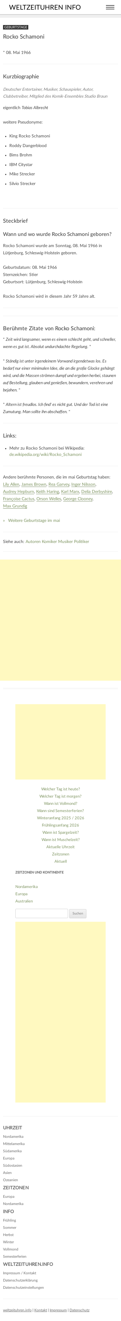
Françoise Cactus (18, 499)
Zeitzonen (60, 854)
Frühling (9, 1220)
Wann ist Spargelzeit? (60, 833)
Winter (8, 1242)
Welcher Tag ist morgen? (60, 797)
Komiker (49, 542)
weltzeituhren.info (17, 1310)
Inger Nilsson (83, 484)
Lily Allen (11, 484)
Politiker (81, 542)
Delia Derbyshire (96, 492)
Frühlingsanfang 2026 (60, 825)
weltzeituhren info (45, 7)
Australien (24, 901)
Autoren (33, 542)
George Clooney (77, 499)
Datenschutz (79, 1310)
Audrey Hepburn (18, 492)
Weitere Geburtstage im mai (34, 521)
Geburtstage (15, 27)
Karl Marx (70, 492)
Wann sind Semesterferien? (60, 811)
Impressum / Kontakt (19, 1273)
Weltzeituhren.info (28, 1264)
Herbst (8, 1235)
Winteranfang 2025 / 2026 (60, 818)
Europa (21, 894)
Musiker (65, 542)
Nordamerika (26, 887)
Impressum (58, 1310)
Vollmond (10, 1249)
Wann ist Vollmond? (60, 804)
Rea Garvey (58, 484)
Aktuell (60, 862)
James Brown (33, 484)
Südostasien (12, 1165)
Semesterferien (14, 1256)
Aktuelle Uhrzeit (60, 847)
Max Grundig (15, 506)
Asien (7, 1173)
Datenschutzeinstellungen (23, 1287)
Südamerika (12, 1151)
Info (8, 1212)
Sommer (9, 1227)
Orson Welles (48, 499)
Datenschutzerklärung (20, 1280)
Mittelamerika (14, 1144)
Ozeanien (10, 1180)
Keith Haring (47, 492)
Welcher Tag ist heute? (60, 789)
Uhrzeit (12, 1128)
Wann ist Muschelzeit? (61, 840)
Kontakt (40, 1310)
